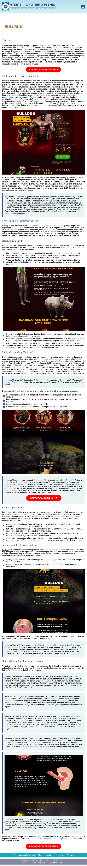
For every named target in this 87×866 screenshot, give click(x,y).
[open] (83, 6)
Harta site (61, 855)
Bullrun (20, 359)
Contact (70, 855)
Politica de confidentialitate (24, 855)
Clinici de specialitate (46, 855)
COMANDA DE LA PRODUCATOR (43, 69)
